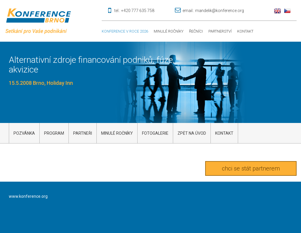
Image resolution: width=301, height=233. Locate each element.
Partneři (82, 133)
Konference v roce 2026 (125, 31)
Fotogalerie (155, 133)
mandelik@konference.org (219, 10)
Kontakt (245, 31)
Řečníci (196, 31)
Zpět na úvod (192, 133)
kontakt (224, 133)
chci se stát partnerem (251, 168)
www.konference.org (28, 196)
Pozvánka (24, 133)
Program (54, 133)
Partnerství (220, 31)
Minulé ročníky (168, 31)
